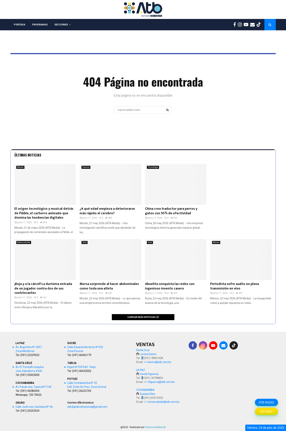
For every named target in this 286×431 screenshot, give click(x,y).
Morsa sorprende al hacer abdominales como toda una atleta (109, 286)
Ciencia (85, 167)
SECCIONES (61, 24)
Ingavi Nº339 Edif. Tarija (81, 366)
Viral (84, 242)
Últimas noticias (27, 155)
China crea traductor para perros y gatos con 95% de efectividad (171, 211)
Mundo (20, 167)
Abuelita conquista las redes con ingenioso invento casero (169, 286)
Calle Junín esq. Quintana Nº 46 (34, 406)
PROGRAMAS (40, 24)
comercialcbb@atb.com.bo (163, 401)
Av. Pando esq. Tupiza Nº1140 (33, 386)
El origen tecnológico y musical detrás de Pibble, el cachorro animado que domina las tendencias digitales (43, 213)
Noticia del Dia (23, 242)
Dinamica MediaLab (155, 427)
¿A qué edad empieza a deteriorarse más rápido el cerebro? (107, 211)
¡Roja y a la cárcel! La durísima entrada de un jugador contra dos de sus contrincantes (43, 288)
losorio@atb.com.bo (159, 362)
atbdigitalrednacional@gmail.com (87, 406)
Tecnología (153, 167)
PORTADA (19, 24)
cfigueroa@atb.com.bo (161, 381)
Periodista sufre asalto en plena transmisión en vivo (234, 286)
